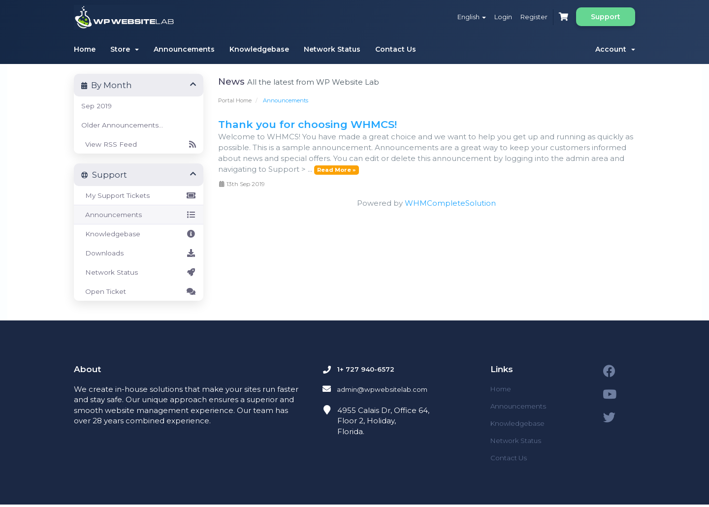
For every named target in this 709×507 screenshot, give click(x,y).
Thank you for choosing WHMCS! (307, 124)
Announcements (184, 49)
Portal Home (235, 100)
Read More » (336, 169)
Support (605, 16)
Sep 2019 (96, 106)
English (460, 17)
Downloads (138, 253)
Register (529, 17)
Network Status (332, 49)
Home (85, 49)
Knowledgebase (259, 49)
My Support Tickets (138, 195)
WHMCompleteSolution (450, 203)
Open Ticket (138, 291)
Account (615, 49)
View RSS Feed (138, 144)
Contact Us (395, 49)
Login (495, 17)
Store (124, 49)
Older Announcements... (122, 125)
